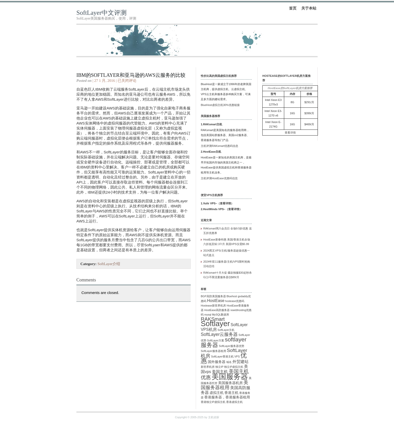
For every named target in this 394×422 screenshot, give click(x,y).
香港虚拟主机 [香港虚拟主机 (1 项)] (234, 401)
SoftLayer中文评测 (101, 12)
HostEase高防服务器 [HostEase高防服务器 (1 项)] (217, 310)
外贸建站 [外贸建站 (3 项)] (240, 361)
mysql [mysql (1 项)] (207, 314)
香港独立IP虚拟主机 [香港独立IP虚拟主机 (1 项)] (213, 401)
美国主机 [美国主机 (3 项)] (220, 372)
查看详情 (225, 203)
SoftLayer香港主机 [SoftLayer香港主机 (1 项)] (222, 356)
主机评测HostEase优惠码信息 (219, 178)
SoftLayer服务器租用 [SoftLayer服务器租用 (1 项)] (213, 350)
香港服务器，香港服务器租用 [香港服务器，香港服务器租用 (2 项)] (227, 397)
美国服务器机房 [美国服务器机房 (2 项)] (230, 383)
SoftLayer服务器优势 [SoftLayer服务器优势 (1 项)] (231, 345)
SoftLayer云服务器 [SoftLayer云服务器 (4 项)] (219, 334)
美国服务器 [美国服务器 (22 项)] (230, 377)
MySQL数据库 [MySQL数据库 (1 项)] (220, 314)
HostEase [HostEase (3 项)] (215, 300)
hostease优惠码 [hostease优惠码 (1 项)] (234, 301)
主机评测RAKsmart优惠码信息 (219, 145)
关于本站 (308, 8)
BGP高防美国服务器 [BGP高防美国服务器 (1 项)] (213, 296)
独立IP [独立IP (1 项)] (219, 366)
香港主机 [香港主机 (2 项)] (231, 393)
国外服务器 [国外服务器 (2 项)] (216, 362)
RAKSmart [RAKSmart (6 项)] (213, 319)
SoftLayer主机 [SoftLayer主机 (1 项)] (226, 329)
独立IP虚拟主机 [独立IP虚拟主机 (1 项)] (233, 366)
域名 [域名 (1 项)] (229, 362)
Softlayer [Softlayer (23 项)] (215, 323)
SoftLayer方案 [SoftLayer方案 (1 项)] (215, 340)
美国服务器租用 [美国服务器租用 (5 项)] (224, 385)
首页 (293, 8)
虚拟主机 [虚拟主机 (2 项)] (217, 393)
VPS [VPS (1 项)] (237, 356)
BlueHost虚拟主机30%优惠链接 (220, 104)
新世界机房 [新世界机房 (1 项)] (208, 366)
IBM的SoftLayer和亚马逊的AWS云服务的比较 (130, 75)
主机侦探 (213, 417)
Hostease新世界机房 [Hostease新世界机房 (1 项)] (213, 305)
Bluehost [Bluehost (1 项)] (232, 296)
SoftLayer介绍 (108, 264)
